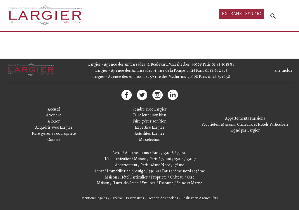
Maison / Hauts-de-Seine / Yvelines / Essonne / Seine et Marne (149, 183)
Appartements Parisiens (245, 118)
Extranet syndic (241, 13)
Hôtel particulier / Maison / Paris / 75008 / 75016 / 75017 (149, 159)
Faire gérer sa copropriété (54, 133)
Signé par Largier (245, 130)
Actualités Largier (149, 133)
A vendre (53, 115)
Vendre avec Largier (149, 109)
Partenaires (135, 197)
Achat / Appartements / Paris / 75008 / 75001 (149, 152)
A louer (54, 121)
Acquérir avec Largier (53, 127)
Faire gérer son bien (149, 121)
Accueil (54, 109)
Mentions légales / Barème (102, 197)
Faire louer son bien (149, 115)
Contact (53, 139)
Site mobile (283, 70)
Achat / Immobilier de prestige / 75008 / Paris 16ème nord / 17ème (149, 171)
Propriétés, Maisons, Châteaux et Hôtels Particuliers (245, 124)
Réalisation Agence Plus (199, 197)
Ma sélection (149, 139)
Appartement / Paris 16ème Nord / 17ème (149, 165)
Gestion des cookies (162, 197)
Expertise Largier (149, 127)
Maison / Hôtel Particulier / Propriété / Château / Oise (149, 177)
